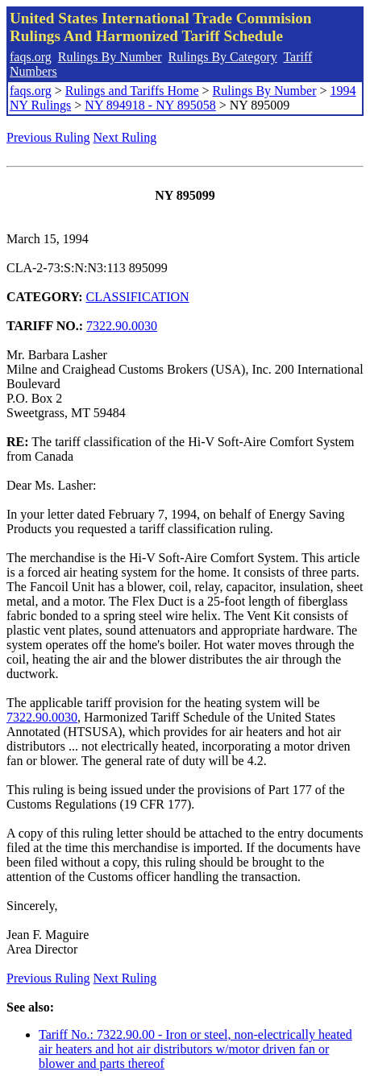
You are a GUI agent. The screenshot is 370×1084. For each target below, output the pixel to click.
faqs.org (31, 57)
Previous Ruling (48, 137)
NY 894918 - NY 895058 (150, 105)
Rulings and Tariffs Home (132, 90)
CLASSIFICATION (137, 297)
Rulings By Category (222, 57)
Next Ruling (125, 137)
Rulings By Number (110, 57)
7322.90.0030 (121, 326)
